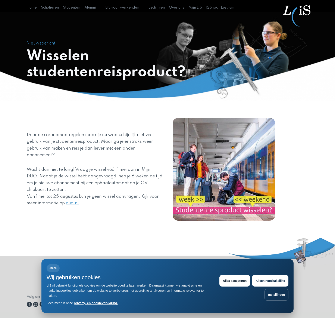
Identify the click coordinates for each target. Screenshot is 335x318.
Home (32, 7)
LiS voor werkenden (122, 7)
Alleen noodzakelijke (270, 280)
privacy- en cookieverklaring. (96, 303)
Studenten (71, 7)
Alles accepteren (235, 280)
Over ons (176, 7)
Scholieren (50, 7)
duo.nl (72, 203)
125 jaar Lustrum (220, 7)
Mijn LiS (195, 7)
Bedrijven (156, 7)
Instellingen (276, 294)
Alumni (90, 7)
